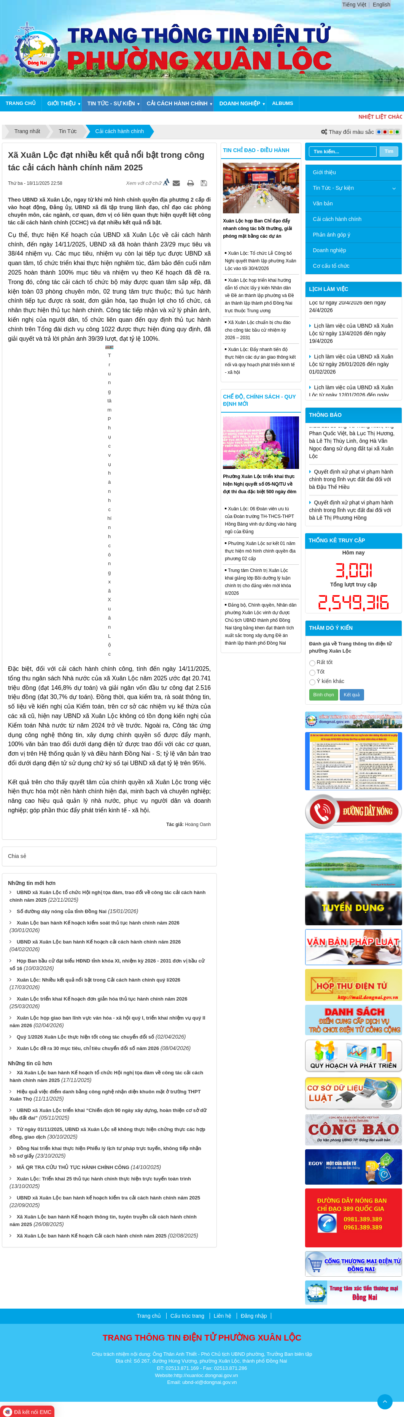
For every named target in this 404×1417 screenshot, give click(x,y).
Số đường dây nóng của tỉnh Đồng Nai (62, 701)
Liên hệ (222, 1316)
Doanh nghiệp (240, 103)
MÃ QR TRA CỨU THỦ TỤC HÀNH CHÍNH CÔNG (73, 958)
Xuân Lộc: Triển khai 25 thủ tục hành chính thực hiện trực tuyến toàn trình (104, 969)
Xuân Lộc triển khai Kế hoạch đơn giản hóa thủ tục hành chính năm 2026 (102, 789)
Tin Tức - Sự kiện (333, 188)
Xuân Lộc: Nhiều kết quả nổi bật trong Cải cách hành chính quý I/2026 (98, 770)
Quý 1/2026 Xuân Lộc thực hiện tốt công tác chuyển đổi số (85, 827)
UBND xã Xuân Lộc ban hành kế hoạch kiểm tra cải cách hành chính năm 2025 (108, 988)
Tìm (389, 151)
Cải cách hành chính (177, 103)
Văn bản (323, 203)
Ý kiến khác (327, 681)
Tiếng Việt (354, 5)
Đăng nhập (254, 1316)
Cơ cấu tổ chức (331, 266)
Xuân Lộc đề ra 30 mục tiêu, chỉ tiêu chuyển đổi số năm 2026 (88, 838)
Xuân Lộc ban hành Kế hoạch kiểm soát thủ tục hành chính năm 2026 (98, 713)
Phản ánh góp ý (331, 235)
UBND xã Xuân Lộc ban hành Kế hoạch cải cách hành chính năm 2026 (99, 732)
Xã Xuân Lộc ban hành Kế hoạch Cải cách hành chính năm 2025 (92, 1026)
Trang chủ (21, 103)
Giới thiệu (62, 103)
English (381, 5)
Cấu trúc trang (187, 1316)
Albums (282, 103)
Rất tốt (321, 662)
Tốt (316, 672)
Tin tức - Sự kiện (111, 103)
